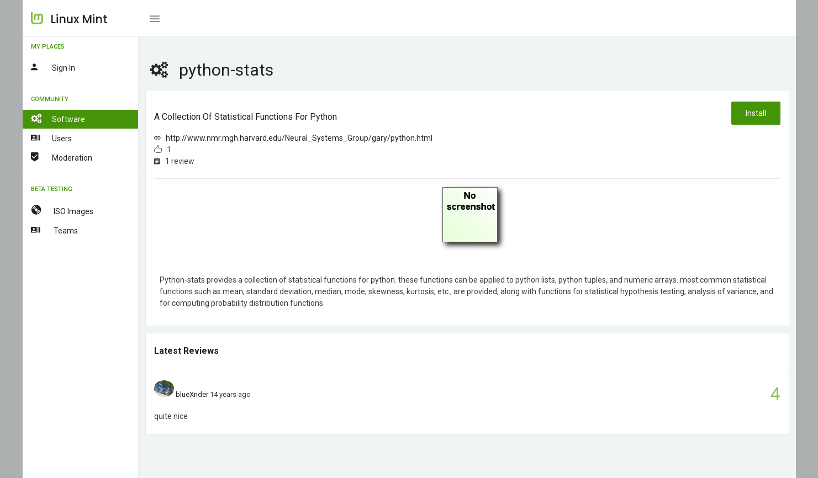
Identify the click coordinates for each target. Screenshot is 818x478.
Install (756, 113)
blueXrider (192, 394)
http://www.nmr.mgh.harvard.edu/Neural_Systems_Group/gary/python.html (299, 138)
